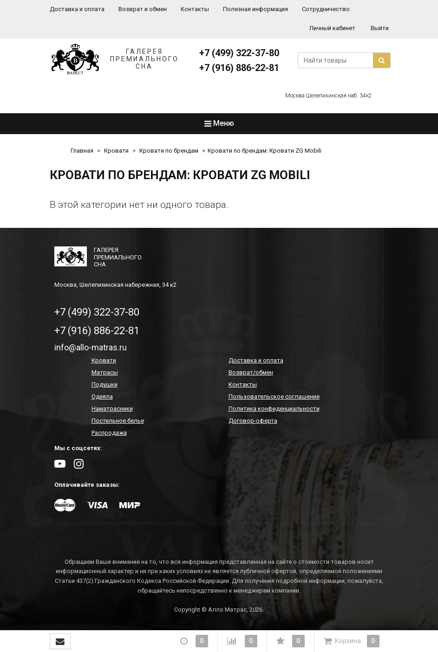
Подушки (105, 384)
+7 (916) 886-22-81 (239, 67)
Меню (219, 123)
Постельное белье (118, 420)
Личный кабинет (332, 28)
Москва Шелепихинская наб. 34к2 (328, 95)
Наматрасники (112, 408)
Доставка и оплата (77, 9)
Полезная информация (255, 9)
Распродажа (109, 432)
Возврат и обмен (142, 9)
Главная (82, 150)
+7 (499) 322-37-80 (239, 52)
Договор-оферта (253, 420)
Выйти (380, 28)
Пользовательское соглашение (274, 396)
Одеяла (102, 396)
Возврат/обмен (251, 372)
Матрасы (105, 372)
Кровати (116, 150)
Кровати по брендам (168, 150)
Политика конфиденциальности (274, 408)
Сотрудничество (326, 9)
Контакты (195, 9)
